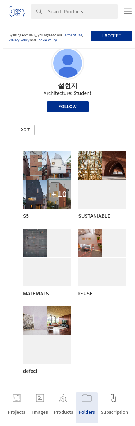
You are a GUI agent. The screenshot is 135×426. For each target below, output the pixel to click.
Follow (67, 106)
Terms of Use (72, 35)
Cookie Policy (47, 40)
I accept (111, 35)
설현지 (67, 85)
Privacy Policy (19, 40)
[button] (22, 130)
